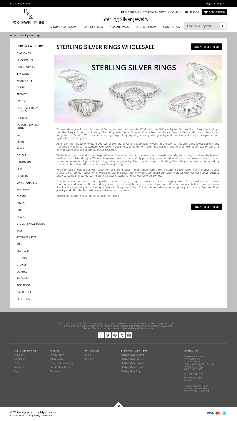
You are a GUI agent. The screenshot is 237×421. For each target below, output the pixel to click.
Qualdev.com (45, 415)
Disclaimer (55, 371)
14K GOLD (23, 73)
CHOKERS (23, 118)
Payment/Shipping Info (61, 363)
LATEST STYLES (93, 26)
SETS (20, 169)
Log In (209, 3)
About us (18, 355)
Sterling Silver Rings (131, 371)
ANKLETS (22, 175)
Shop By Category (63, 26)
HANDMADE (24, 162)
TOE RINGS (23, 285)
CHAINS (21, 217)
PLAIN (20, 148)
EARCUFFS (23, 189)
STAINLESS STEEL (27, 237)
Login (88, 355)
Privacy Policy (57, 355)
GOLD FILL (23, 155)
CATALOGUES (25, 292)
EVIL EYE (22, 101)
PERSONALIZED (26, 60)
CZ (18, 134)
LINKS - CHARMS (27, 182)
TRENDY (22, 94)
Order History (146, 26)
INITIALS (22, 258)
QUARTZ (22, 271)
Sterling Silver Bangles (132, 355)
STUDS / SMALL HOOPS (31, 223)
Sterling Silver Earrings (132, 363)
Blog (16, 371)
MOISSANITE (24, 80)
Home (13, 35)
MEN (20, 244)
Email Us (191, 11)
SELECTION (23, 299)
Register (221, 3)
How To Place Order (60, 367)
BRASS (21, 203)
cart (214, 11)
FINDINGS (23, 278)
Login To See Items (206, 46)
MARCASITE (24, 251)
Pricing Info (19, 367)
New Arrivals (119, 26)
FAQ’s (17, 363)
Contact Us (171, 26)
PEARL (20, 141)
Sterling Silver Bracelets (133, 359)
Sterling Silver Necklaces (133, 367)
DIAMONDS (24, 53)
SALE (20, 230)
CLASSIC (22, 196)
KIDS (19, 210)
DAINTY (21, 87)
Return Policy (56, 359)
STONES (22, 264)
